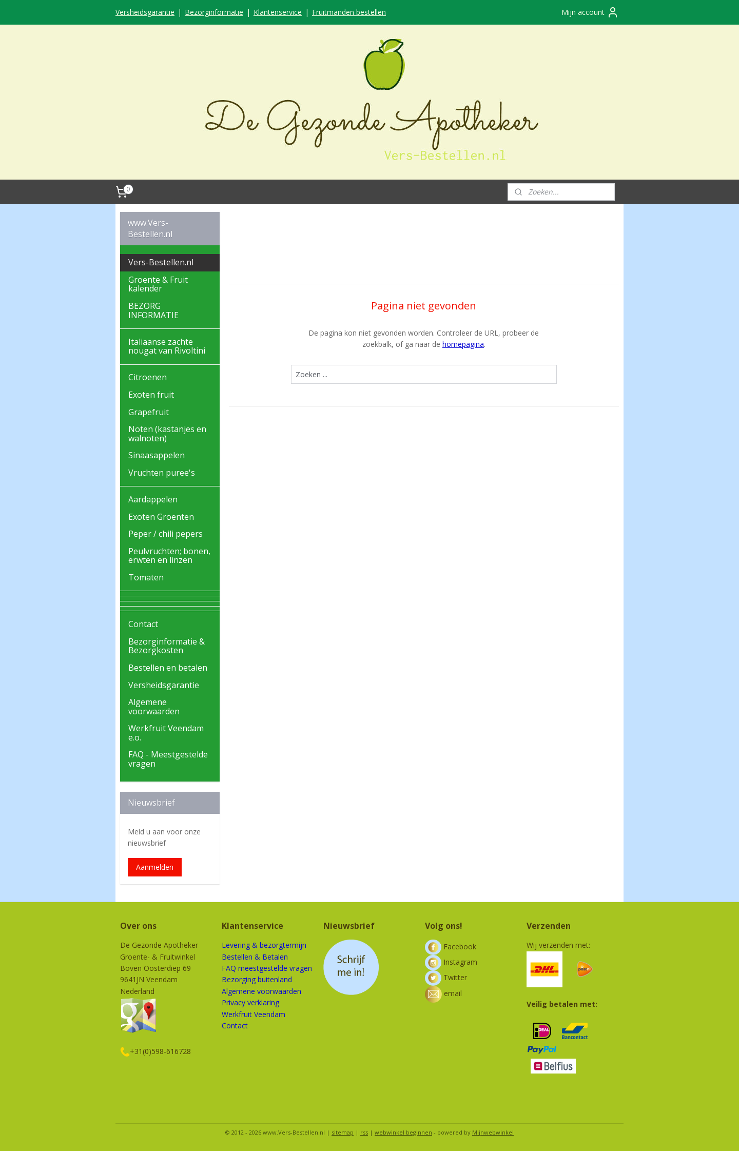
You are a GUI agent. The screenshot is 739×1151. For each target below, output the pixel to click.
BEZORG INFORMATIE (153, 310)
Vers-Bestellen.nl (160, 262)
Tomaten (146, 577)
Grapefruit (148, 412)
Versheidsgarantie (144, 12)
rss (364, 1132)
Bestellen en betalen (167, 667)
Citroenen (147, 377)
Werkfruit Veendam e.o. (166, 733)
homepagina (463, 344)
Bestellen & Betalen (255, 957)
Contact (143, 624)
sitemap (343, 1132)
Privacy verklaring (250, 1002)
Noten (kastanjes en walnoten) (167, 433)
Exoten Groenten (161, 516)
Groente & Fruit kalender (158, 284)
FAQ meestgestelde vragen (267, 968)
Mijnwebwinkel (493, 1132)
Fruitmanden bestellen (349, 12)
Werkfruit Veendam (253, 1014)
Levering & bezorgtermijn (264, 945)
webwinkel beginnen (403, 1132)
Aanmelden (154, 867)
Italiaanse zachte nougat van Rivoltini (166, 346)
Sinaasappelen (156, 455)
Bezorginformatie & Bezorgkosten (166, 646)
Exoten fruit (151, 394)
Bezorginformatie (214, 12)
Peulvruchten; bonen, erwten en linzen (169, 555)
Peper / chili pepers (165, 533)
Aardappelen (153, 499)
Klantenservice (278, 12)
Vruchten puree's (161, 472)
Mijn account (590, 12)
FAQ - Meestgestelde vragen (168, 759)
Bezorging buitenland (257, 979)
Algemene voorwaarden (154, 706)
